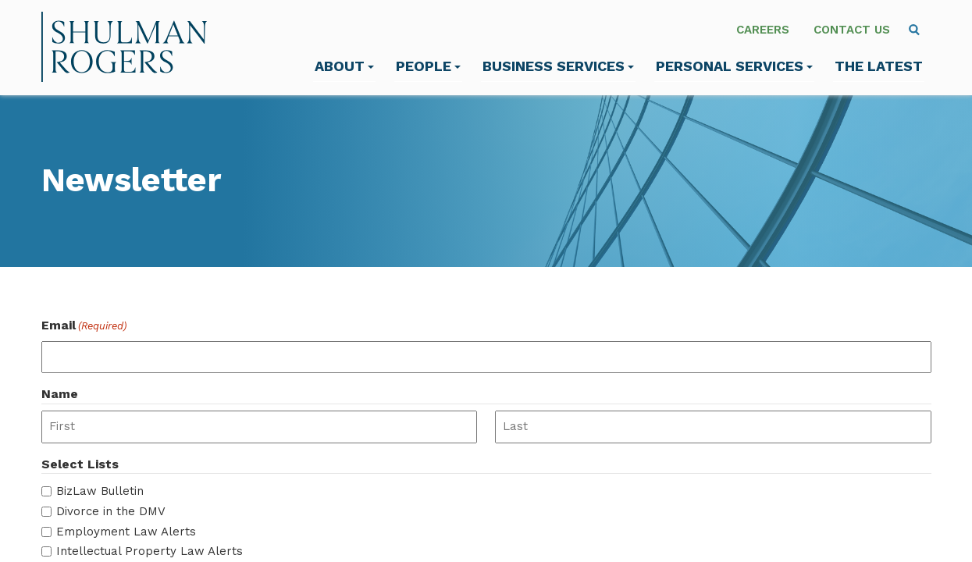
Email (83, 326)
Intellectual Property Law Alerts (149, 551)
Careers (762, 30)
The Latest (879, 66)
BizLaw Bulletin (100, 491)
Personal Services (734, 66)
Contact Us (852, 30)
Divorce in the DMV (111, 511)
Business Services (558, 66)
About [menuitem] (344, 66)
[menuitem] (914, 30)
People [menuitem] (428, 66)
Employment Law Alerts (126, 532)
